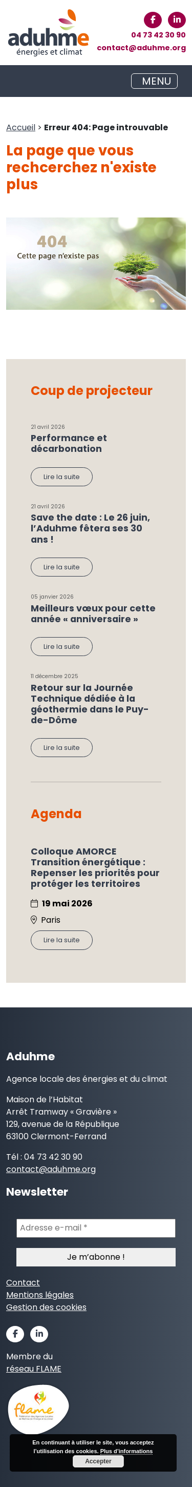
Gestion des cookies (46, 1307)
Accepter (98, 1461)
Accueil (20, 127)
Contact (23, 1282)
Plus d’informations (126, 1451)
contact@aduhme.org (141, 48)
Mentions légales (40, 1295)
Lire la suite (62, 476)
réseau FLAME (33, 1369)
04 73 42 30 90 (158, 35)
